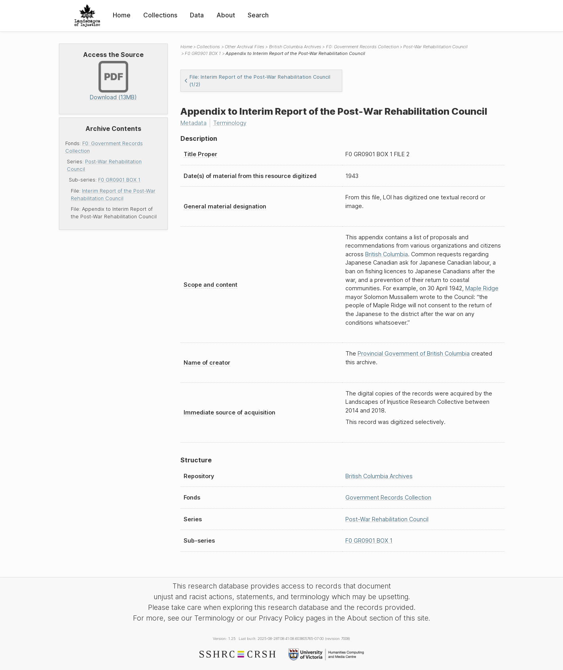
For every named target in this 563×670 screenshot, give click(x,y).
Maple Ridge (482, 288)
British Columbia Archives (295, 46)
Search (258, 15)
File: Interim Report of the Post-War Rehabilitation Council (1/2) (257, 80)
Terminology (229, 122)
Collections (160, 15)
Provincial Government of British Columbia (414, 353)
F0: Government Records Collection (362, 46)
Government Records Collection (388, 497)
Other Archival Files (244, 46)
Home (122, 15)
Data (197, 15)
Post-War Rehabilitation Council (435, 46)
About (225, 15)
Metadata (193, 122)
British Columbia (386, 254)
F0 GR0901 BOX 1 (119, 180)
